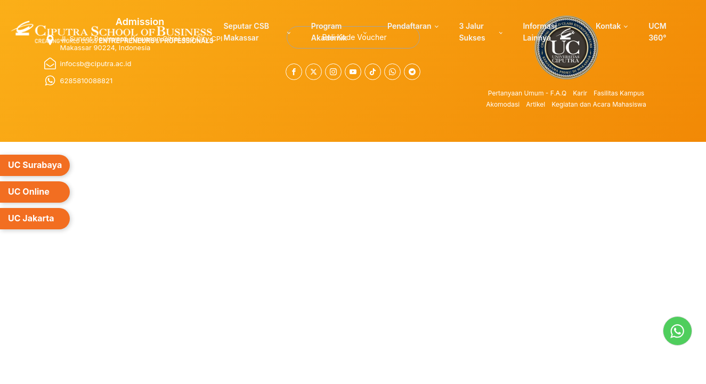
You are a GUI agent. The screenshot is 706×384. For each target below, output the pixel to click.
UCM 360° (657, 31)
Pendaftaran (409, 25)
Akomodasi (503, 104)
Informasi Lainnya (540, 31)
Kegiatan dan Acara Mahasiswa (598, 104)
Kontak (608, 25)
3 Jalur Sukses (472, 31)
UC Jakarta (31, 218)
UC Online (29, 191)
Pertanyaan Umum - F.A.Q (527, 93)
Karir (580, 93)
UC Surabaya (35, 164)
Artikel (535, 104)
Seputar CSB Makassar (246, 31)
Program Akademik (329, 31)
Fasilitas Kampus (619, 93)
